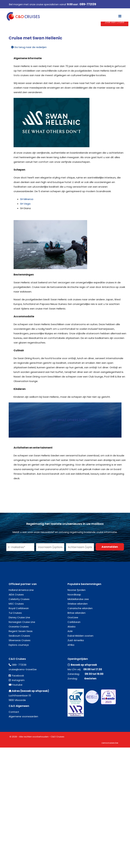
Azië (70, 631)
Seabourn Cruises (19, 635)
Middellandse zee (78, 599)
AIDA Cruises (16, 594)
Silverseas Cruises (19, 640)
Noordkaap (74, 594)
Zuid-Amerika (76, 640)
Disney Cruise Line (19, 617)
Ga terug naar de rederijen (29, 47)
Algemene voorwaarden (23, 716)
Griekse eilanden (78, 603)
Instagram (18, 680)
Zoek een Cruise (114, 22)
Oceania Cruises (19, 626)
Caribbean (74, 622)
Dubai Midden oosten (80, 635)
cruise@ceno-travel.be (23, 669)
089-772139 (87, 4)
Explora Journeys (19, 645)
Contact (14, 712)
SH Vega (25, 203)
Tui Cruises (15, 613)
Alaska (71, 626)
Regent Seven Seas (21, 631)
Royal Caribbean (19, 608)
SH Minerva (26, 199)
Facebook (18, 675)
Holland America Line (21, 590)
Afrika (71, 645)
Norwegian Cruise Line (22, 622)
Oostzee (73, 617)
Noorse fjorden (77, 590)
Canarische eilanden (80, 608)
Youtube (17, 684)
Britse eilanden (77, 613)
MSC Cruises (16, 603)
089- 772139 (19, 664)
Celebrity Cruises (19, 599)
